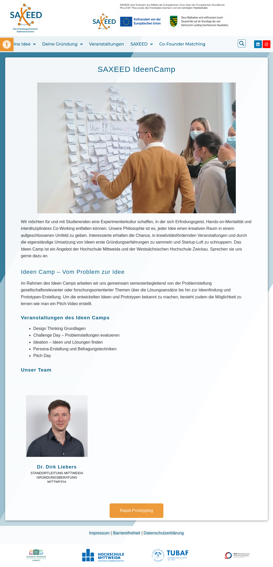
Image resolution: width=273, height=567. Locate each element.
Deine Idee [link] (22, 44)
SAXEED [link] (142, 44)
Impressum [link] (100, 533)
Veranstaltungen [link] (106, 44)
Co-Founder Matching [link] (182, 44)
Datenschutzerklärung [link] (164, 533)
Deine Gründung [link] (62, 44)
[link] (6, 44)
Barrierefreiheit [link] (127, 533)
